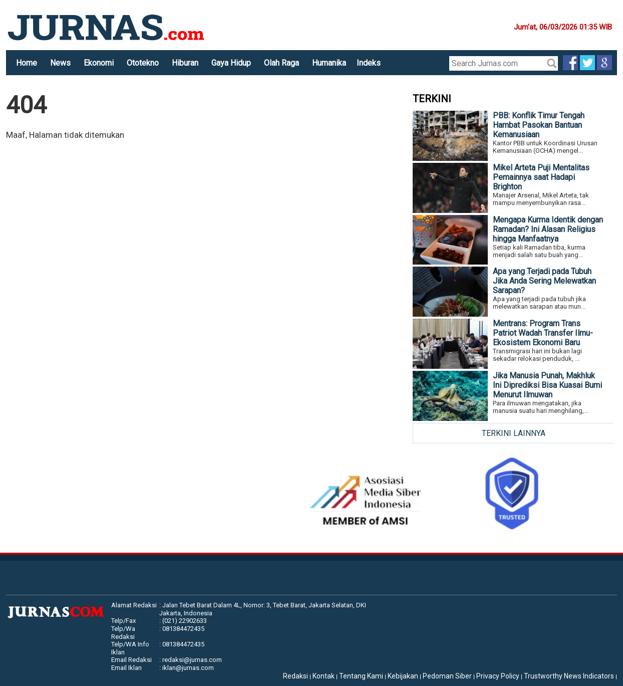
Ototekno (143, 63)
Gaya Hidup (231, 63)
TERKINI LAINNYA (513, 433)
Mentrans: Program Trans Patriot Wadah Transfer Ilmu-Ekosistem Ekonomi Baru (543, 333)
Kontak (324, 676)
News (60, 63)
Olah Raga (281, 63)
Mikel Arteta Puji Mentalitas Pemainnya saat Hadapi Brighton (541, 177)
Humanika (329, 63)
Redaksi (295, 676)
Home (26, 63)
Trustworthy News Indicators (569, 676)
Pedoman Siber (447, 676)
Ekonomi (99, 63)
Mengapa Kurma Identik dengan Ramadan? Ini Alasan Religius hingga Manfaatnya (548, 229)
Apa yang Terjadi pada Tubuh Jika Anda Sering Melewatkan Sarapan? (544, 281)
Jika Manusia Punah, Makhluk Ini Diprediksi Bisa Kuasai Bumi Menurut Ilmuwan (547, 385)
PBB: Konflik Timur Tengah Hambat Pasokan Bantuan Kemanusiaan (538, 125)
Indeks (369, 63)
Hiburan (185, 63)
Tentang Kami (361, 676)
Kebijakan (403, 676)
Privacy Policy (497, 676)
